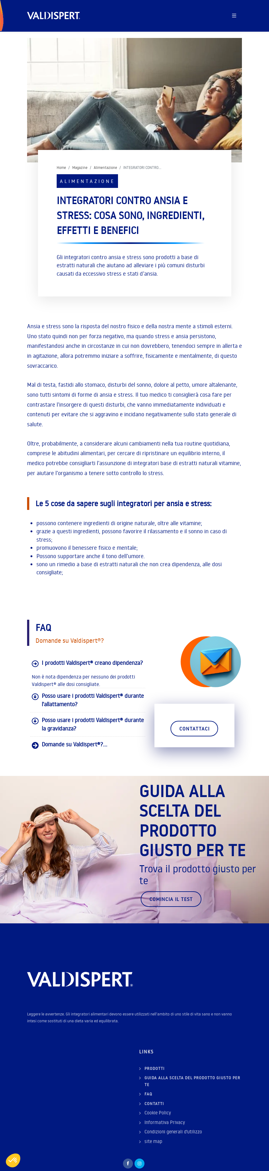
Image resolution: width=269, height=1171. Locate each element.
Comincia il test (171, 884)
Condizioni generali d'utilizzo (173, 1117)
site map (153, 1126)
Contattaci (194, 728)
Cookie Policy (157, 1098)
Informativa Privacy (164, 1107)
